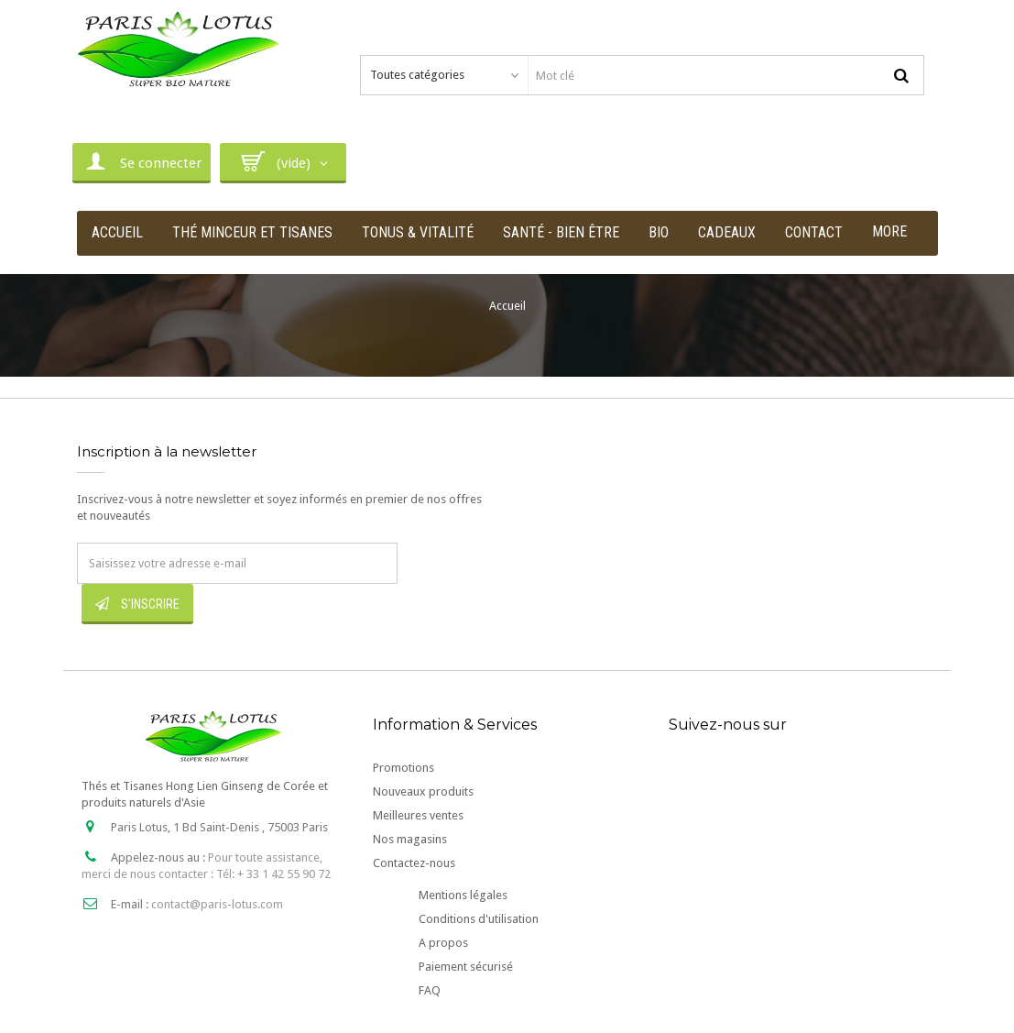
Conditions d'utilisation (479, 919)
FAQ (430, 990)
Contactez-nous (414, 863)
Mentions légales (463, 895)
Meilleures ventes (418, 815)
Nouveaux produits (423, 791)
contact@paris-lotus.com (217, 904)
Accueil (507, 306)
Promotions (403, 768)
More (889, 231)
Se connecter (142, 161)
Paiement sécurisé (466, 966)
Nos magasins (410, 839)
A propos (443, 943)
